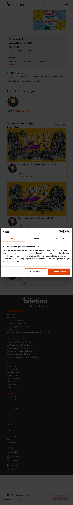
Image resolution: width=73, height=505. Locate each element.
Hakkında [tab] (60, 238)
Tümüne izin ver (59, 271)
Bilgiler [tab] (37, 238)
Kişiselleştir (36, 271)
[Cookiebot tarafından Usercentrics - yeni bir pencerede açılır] (60, 231)
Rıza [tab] (13, 238)
